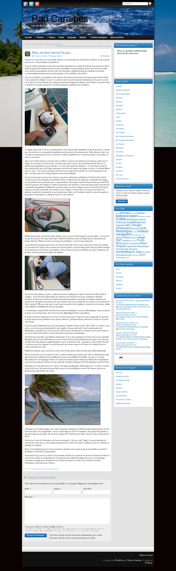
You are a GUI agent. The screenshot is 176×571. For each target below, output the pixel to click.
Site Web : (87, 489)
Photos (118, 349)
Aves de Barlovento (123, 94)
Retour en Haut (146, 555)
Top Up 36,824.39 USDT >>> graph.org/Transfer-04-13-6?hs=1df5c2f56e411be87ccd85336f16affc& (131, 345)
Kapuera (119, 388)
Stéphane (106, 56)
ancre (33, 469)
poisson (126, 240)
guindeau (39, 469)
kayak (135, 228)
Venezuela (120, 258)
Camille (118, 288)
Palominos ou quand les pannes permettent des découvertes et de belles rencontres (83, 46)
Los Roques (120, 144)
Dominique (120, 125)
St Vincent (119, 171)
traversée (135, 255)
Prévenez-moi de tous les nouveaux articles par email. (72, 538)
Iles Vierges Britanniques (125, 140)
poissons (134, 241)
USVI (142, 254)
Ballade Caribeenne (123, 403)
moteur (45, 469)
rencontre (134, 243)
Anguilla (119, 86)
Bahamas (119, 98)
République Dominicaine (125, 156)
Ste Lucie (119, 175)
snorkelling (123, 252)
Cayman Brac (121, 113)
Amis (117, 213)
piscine (134, 238)
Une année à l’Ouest (123, 400)
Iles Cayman (120, 133)
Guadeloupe (134, 222)
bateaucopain (127, 216)
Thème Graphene (134, 560)
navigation (124, 234)
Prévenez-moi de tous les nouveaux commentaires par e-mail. (76, 535)
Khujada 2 (119, 285)
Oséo (118, 269)
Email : (57, 489)
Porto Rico (55, 469)
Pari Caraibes (60, 18)
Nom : (28, 489)
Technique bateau (55, 56)
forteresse (121, 222)
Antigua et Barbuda (123, 90)
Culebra (119, 121)
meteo (135, 232)
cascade (148, 216)
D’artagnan (120, 277)
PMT (119, 240)
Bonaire (118, 109)
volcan (127, 257)
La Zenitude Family (123, 380)
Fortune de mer (40, 56)
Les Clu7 (119, 373)
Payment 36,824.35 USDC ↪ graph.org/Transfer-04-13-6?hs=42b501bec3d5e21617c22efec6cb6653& (132, 315)
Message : (29, 497)
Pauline (127, 237)
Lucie (142, 228)
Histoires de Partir (122, 376)
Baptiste (141, 213)
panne (49, 469)
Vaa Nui (119, 273)
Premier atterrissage (127, 329)
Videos (122, 319)
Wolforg (148, 563)
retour (143, 243)
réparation (132, 246)
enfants (142, 219)
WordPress (119, 560)
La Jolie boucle (121, 396)
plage (141, 237)
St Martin (119, 167)
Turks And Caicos (122, 179)
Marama (119, 281)
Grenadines (120, 129)
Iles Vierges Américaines (125, 136)
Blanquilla (119, 106)
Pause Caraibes (121, 392)
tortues (129, 255)
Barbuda (119, 102)
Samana (133, 249)
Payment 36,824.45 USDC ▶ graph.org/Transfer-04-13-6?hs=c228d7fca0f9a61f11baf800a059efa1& (131, 335)
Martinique (119, 148)
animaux (125, 213)
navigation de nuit (139, 235)
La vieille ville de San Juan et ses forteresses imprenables (44, 44)
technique (121, 255)
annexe (134, 213)
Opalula (118, 384)
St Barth (119, 160)
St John (118, 163)
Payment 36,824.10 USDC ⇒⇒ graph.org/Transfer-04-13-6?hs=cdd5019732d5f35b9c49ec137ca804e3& (132, 325)
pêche (125, 243)
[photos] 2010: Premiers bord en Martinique (132, 339)
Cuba (118, 117)
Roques (121, 246)
